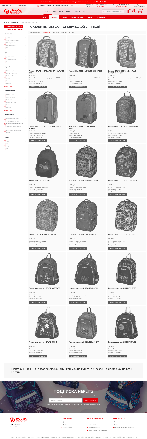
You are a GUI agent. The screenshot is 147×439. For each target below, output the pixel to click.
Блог (115, 422)
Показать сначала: (35, 32)
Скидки (116, 424)
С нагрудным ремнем (12, 121)
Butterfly (9, 99)
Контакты (86, 11)
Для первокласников (12, 40)
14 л (7, 141)
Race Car (8, 107)
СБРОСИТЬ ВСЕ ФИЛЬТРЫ (15, 30)
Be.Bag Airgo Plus (11, 73)
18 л (7, 144)
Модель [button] (7, 67)
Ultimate (8, 83)
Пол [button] (5, 53)
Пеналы (64, 17)
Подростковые (10, 45)
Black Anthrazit (10, 97)
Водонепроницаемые (12, 118)
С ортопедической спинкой (14, 123)
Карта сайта (92, 424)
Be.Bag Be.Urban (11, 76)
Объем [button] (6, 137)
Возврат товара (67, 427)
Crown (8, 105)
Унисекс (8, 62)
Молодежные (10, 43)
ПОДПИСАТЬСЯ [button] (90, 400)
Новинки (77, 11)
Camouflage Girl (11, 102)
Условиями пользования (90, 404)
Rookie (8, 78)
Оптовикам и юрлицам (62, 11)
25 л (7, 149)
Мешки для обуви (77, 17)
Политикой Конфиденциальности (73, 404)
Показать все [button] (8, 86)
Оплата (65, 424)
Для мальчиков (11, 59)
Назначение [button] (8, 34)
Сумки (90, 17)
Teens (8, 81)
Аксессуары (101, 17)
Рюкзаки (54, 17)
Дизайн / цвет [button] (9, 91)
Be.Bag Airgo (10, 70)
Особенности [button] (9, 115)
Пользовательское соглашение (97, 430)
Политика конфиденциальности (124, 427)
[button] (121, 6)
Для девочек (10, 57)
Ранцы (44, 17)
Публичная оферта (94, 427)
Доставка (65, 422)
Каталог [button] (48, 11)
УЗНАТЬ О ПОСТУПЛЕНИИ (38, 86)
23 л (7, 146)
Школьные (9, 48)
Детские (9, 37)
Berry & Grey (10, 94)
